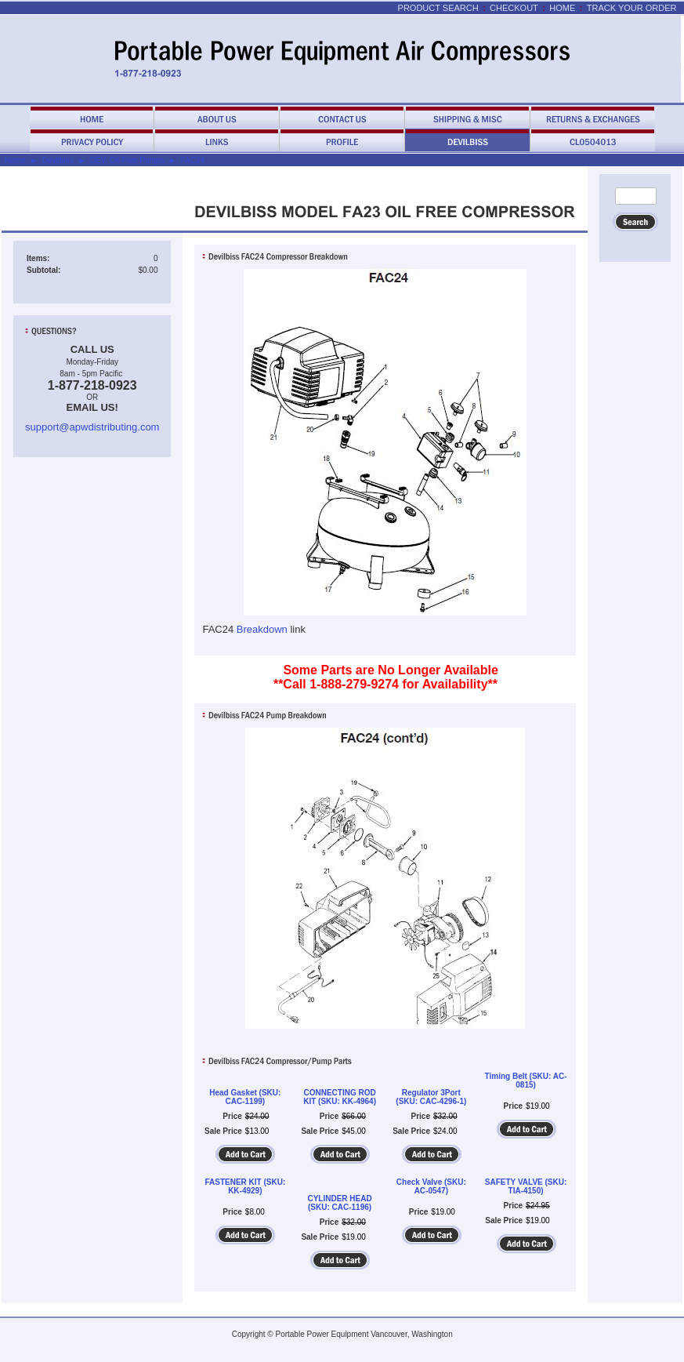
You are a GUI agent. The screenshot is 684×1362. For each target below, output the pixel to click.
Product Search (438, 8)
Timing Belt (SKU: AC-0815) (526, 1080)
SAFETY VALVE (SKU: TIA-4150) (525, 1186)
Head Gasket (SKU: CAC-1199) (244, 1097)
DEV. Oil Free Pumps (127, 160)
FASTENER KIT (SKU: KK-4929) (244, 1186)
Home (562, 8)
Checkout (514, 8)
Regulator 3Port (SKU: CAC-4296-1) (431, 1097)
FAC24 (192, 160)
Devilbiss (58, 160)
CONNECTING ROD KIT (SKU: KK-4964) (339, 1097)
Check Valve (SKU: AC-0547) (431, 1186)
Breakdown (262, 629)
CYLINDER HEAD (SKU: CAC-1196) (339, 1202)
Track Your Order (632, 8)
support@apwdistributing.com (92, 427)
